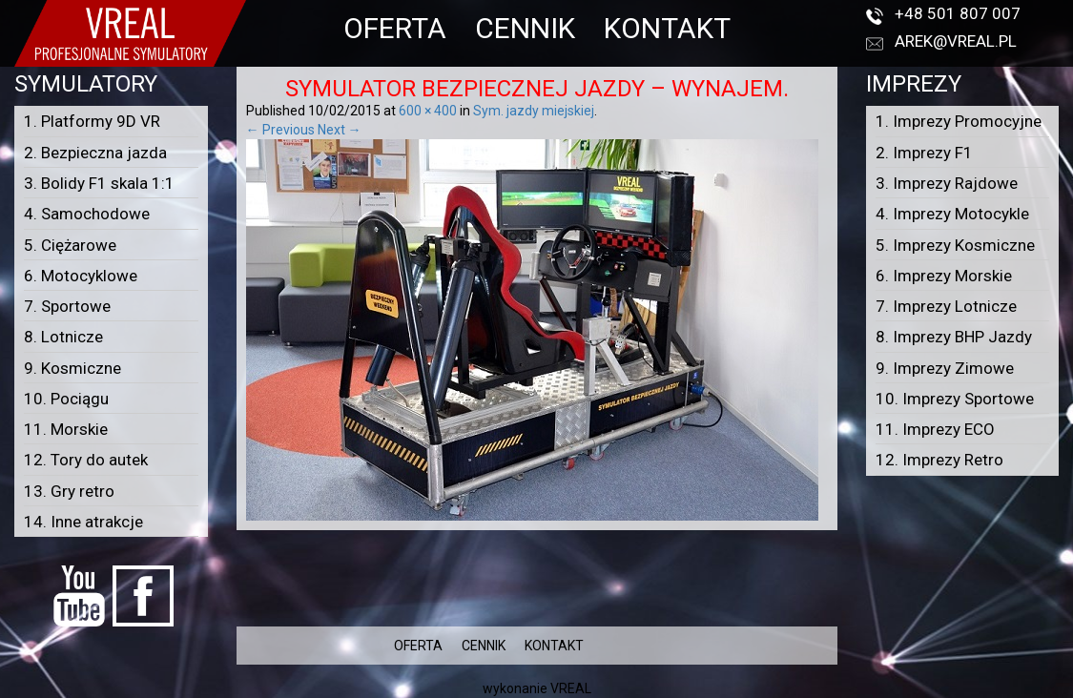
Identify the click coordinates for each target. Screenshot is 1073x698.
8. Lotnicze (63, 336)
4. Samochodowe (87, 213)
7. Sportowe (67, 306)
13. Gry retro (69, 491)
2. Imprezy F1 (924, 152)
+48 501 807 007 (958, 13)
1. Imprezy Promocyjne (959, 121)
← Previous (280, 129)
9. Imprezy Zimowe (945, 368)
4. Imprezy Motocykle (952, 213)
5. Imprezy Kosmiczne (955, 245)
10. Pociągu (66, 398)
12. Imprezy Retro (939, 459)
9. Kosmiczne (72, 368)
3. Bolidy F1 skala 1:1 (99, 183)
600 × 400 (428, 110)
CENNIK (525, 28)
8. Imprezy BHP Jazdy (954, 336)
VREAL (570, 688)
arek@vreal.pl (956, 41)
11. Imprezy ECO (935, 429)
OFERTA (394, 28)
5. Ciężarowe (70, 245)
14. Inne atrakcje (83, 521)
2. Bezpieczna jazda (95, 152)
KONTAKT (667, 28)
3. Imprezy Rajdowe (947, 183)
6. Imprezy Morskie (944, 275)
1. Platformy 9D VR (92, 121)
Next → (339, 129)
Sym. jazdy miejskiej (533, 110)
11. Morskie (66, 429)
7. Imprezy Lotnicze (946, 306)
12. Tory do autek (86, 459)
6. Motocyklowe (80, 275)
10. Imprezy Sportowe (955, 398)
